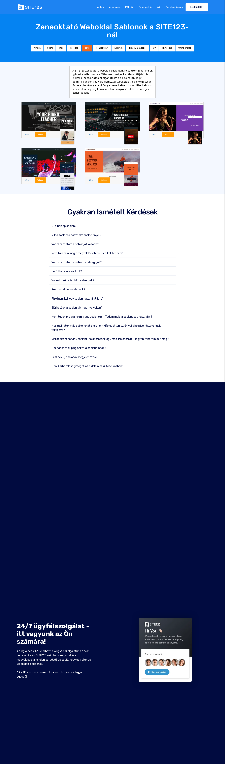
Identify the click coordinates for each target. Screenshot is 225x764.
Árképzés (114, 7)
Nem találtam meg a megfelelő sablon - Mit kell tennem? (87, 253)
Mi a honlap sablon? (63, 226)
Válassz (41, 134)
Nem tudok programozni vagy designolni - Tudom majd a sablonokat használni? (101, 317)
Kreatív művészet (138, 48)
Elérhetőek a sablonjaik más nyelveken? (76, 307)
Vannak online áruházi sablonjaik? (72, 280)
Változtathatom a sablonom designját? (76, 262)
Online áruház (184, 48)
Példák (129, 7)
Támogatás (145, 7)
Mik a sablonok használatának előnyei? (76, 235)
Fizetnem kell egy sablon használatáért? (77, 298)
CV (154, 48)
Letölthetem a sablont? (66, 271)
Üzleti (50, 48)
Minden (37, 48)
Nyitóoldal (167, 48)
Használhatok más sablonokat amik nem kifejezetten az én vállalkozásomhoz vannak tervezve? (106, 328)
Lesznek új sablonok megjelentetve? (74, 357)
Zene (87, 48)
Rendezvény (102, 48)
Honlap (100, 7)
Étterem (118, 48)
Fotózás (74, 48)
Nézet (27, 134)
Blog (61, 48)
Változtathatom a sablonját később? (75, 244)
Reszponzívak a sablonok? (68, 289)
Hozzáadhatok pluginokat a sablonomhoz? (78, 348)
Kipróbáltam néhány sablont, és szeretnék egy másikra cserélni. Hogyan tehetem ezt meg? (110, 339)
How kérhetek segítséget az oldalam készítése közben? (87, 366)
